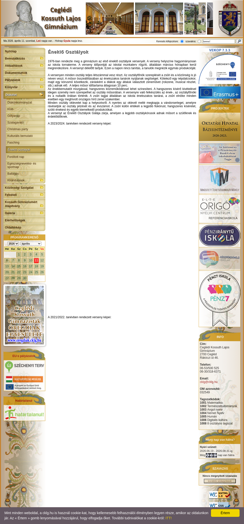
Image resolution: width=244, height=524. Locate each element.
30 (24, 278)
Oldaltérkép (13, 227)
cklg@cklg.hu (209, 382)
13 (7, 266)
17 (30, 266)
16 (24, 266)
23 (24, 272)
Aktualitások (24, 65)
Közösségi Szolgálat (24, 187)
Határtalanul (23, 400)
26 (42, 272)
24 (30, 272)
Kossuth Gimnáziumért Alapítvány (24, 204)
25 (36, 272)
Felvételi (24, 194)
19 (42, 266)
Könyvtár (24, 86)
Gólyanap (13, 116)
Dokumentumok (16, 73)
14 (13, 266)
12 (42, 260)
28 (13, 278)
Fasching (13, 142)
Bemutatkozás (24, 58)
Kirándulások (25, 180)
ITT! (168, 518)
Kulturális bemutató (20, 136)
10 (30, 260)
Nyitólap (11, 51)
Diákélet (24, 94)
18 (36, 266)
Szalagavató (15, 122)
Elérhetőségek (15, 220)
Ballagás (13, 173)
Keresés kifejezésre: (168, 41)
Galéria (24, 212)
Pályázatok (24, 79)
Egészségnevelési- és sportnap (21, 165)
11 (36, 260)
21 (13, 272)
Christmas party (17, 129)
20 (7, 272)
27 (7, 278)
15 (18, 266)
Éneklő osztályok (19, 149)
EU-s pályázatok (23, 356)
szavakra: (190, 41)
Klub (10, 109)
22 (18, 272)
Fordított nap (15, 157)
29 (18, 278)
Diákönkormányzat (19, 102)
